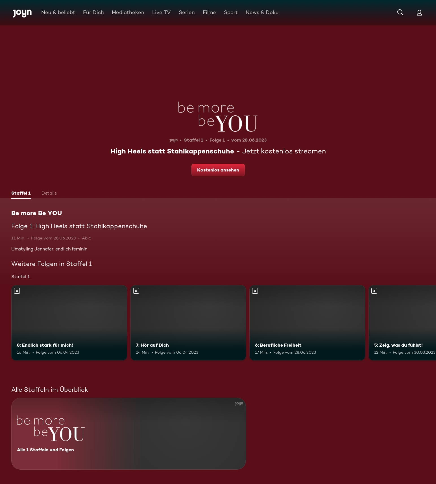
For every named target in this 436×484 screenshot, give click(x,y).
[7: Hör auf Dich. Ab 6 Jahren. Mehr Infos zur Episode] (188, 322)
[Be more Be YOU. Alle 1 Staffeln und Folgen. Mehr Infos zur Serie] (128, 434)
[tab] (21, 194)
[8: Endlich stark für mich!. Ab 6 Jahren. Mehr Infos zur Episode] (69, 322)
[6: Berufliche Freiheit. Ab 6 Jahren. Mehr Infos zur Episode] (307, 322)
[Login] (419, 12)
